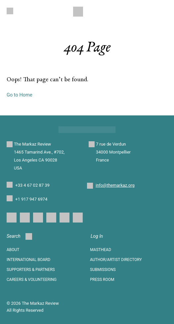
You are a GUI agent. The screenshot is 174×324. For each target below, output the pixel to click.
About (13, 249)
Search (19, 236)
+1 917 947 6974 (31, 199)
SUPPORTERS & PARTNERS (31, 269)
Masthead (100, 249)
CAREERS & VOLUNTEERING (32, 279)
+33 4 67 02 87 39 (32, 185)
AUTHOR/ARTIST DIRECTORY (116, 259)
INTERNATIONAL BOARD (28, 259)
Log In (97, 236)
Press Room (102, 279)
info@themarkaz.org (115, 185)
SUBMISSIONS (103, 269)
